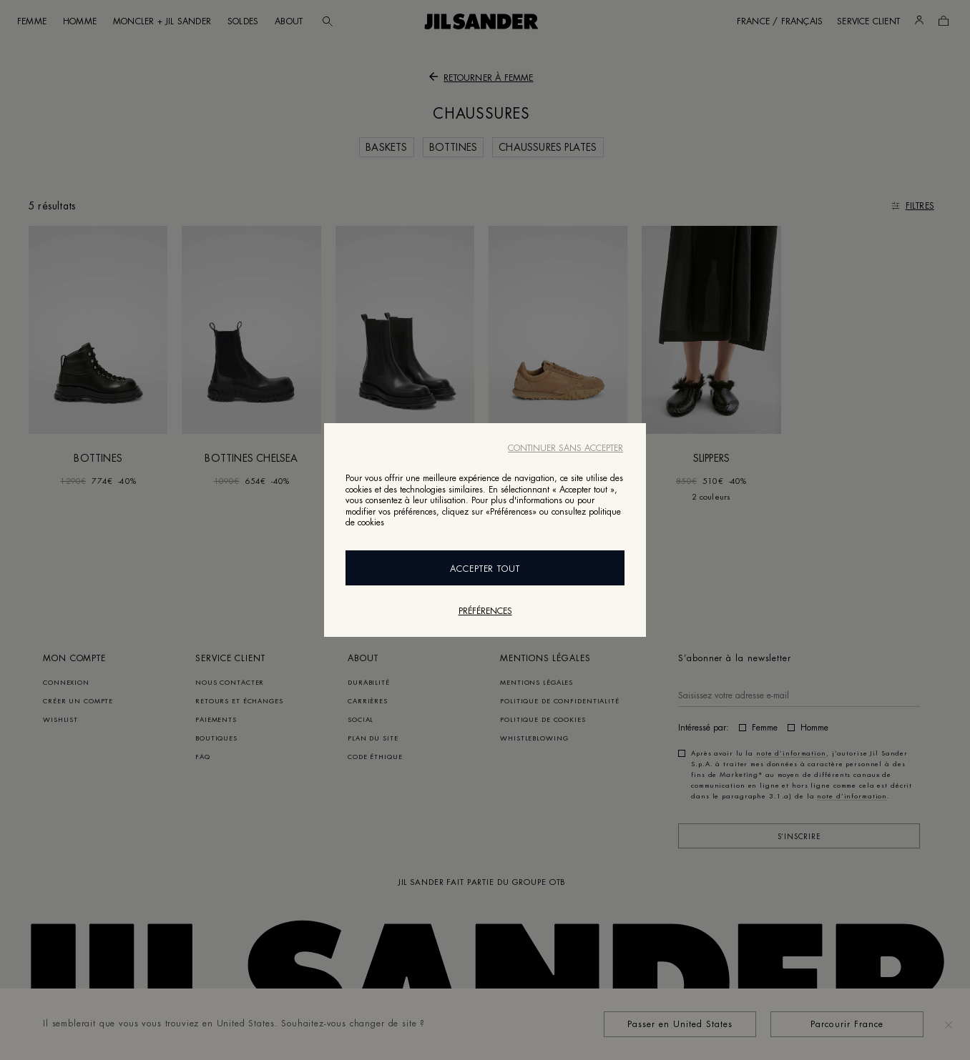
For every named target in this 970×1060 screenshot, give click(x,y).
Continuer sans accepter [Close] (565, 448)
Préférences (485, 611)
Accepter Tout (485, 569)
